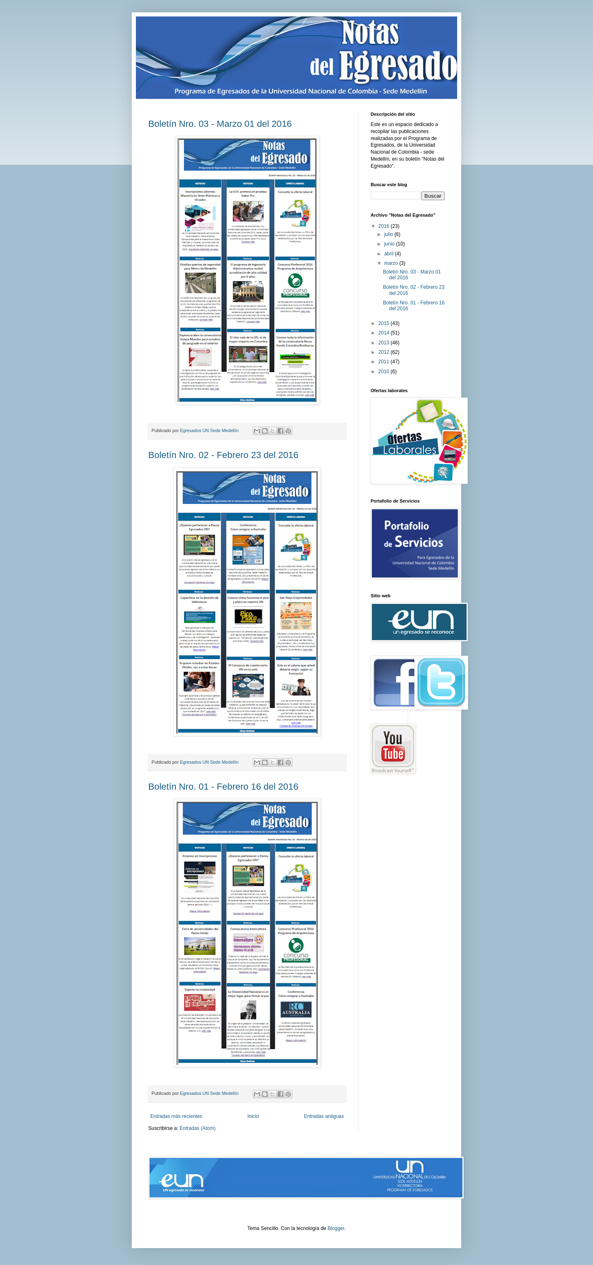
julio (389, 234)
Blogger (335, 1228)
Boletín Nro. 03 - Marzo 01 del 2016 (220, 124)
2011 (384, 362)
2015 (384, 323)
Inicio (253, 1116)
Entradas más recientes (176, 1116)
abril (389, 254)
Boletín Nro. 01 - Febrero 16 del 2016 (223, 786)
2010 (384, 371)
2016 (384, 226)
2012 (384, 352)
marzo (391, 263)
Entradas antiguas (324, 1116)
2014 (384, 333)
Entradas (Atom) (197, 1128)
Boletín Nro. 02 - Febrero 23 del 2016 (223, 455)
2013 (384, 343)
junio (390, 244)
